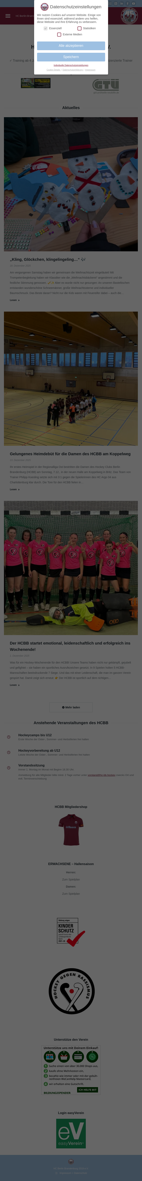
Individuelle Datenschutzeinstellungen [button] (71, 65)
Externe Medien (69, 34)
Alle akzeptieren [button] (71, 46)
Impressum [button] (90, 70)
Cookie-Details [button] (54, 70)
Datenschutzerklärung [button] (73, 70)
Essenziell (53, 28)
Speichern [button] (71, 57)
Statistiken (87, 28)
